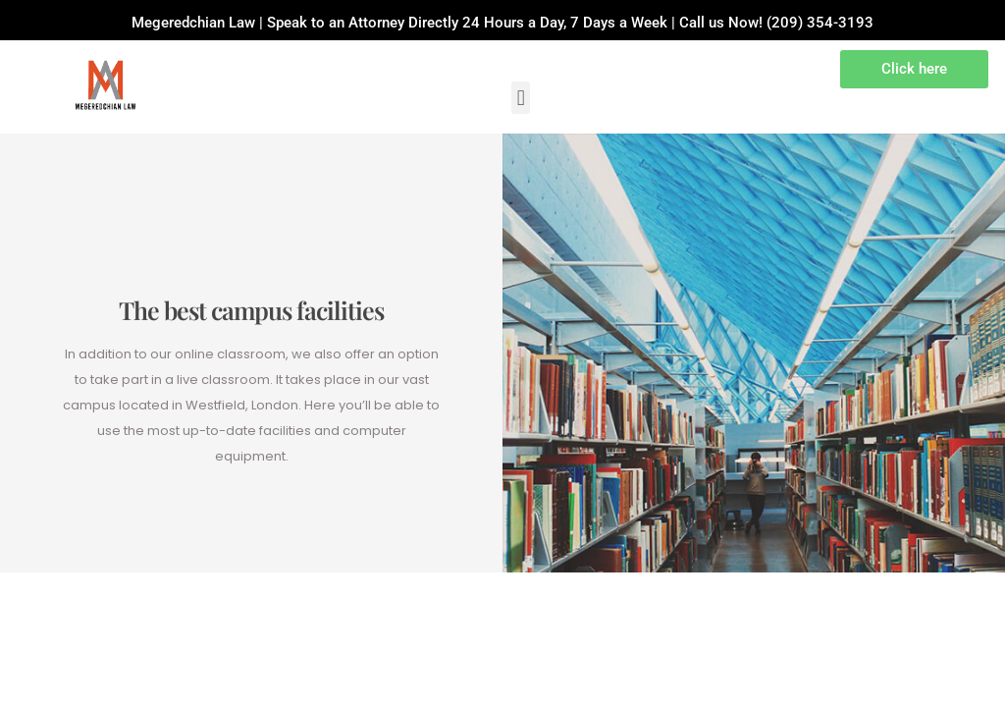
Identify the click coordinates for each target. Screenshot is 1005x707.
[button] (520, 98)
